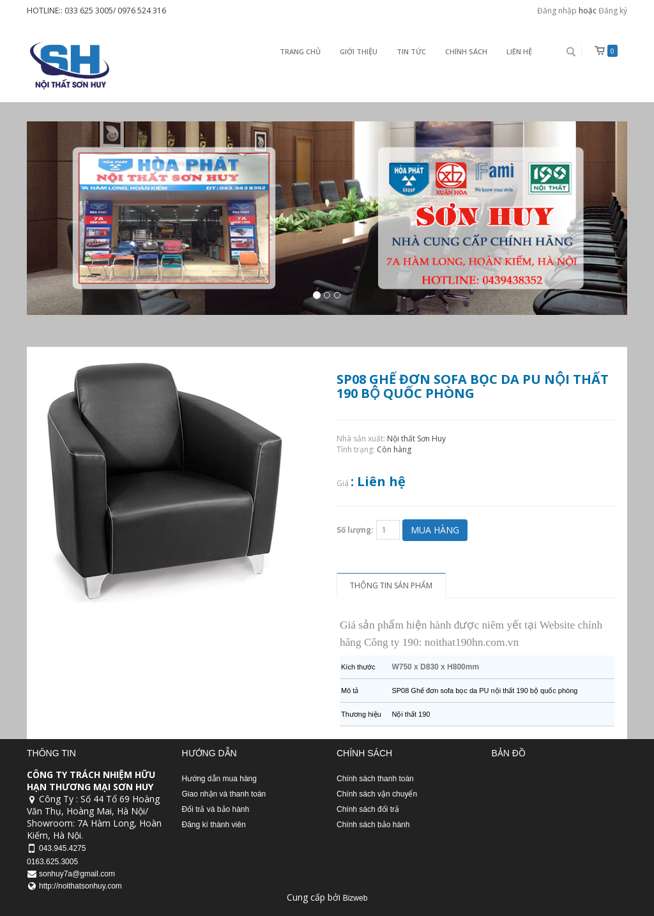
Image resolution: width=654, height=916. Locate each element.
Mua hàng (435, 530)
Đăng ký (612, 10)
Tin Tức (411, 51)
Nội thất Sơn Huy (416, 438)
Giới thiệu (358, 51)
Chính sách (466, 51)
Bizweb (355, 898)
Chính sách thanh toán (375, 778)
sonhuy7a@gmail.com (77, 873)
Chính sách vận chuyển (377, 794)
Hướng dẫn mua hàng (219, 778)
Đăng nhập (557, 10)
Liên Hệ (519, 51)
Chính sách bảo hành (373, 824)
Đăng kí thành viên (214, 824)
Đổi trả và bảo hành (216, 809)
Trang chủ (300, 51)
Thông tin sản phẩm (391, 585)
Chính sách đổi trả (368, 809)
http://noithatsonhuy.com (80, 886)
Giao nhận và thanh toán (224, 794)
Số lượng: (355, 529)
